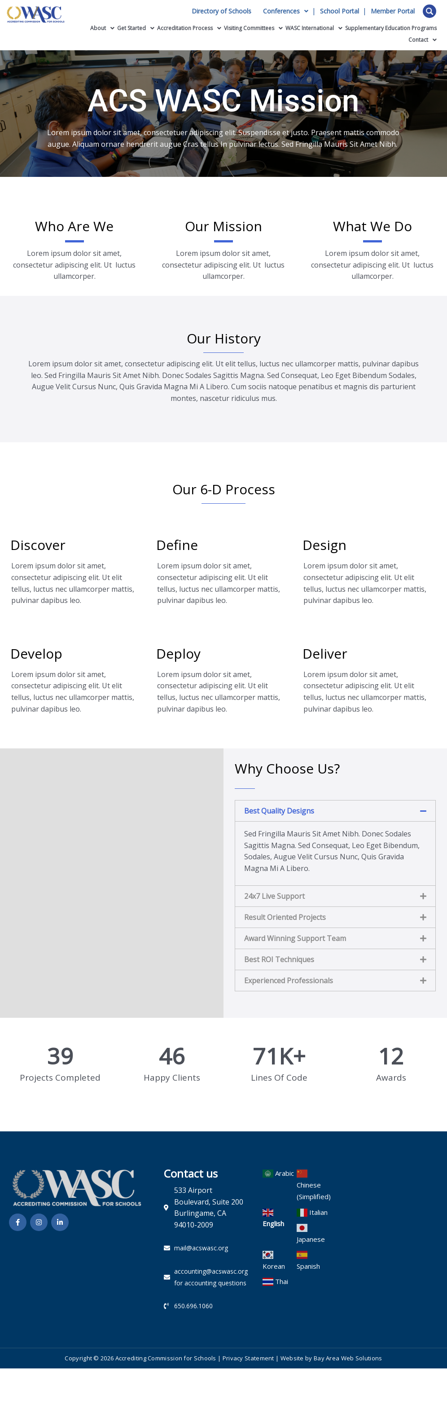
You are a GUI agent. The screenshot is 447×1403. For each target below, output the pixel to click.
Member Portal (393, 11)
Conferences (285, 11)
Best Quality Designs (279, 811)
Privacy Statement (248, 1358)
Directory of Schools (221, 11)
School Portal (339, 11)
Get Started (135, 28)
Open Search (429, 11)
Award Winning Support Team (295, 938)
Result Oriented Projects (285, 917)
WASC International (313, 28)
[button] (335, 810)
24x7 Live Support (274, 896)
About (102, 28)
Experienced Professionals (288, 980)
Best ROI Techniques (279, 959)
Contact (422, 40)
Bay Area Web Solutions (348, 1358)
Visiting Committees (253, 28)
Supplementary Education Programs (391, 28)
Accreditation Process (189, 28)
